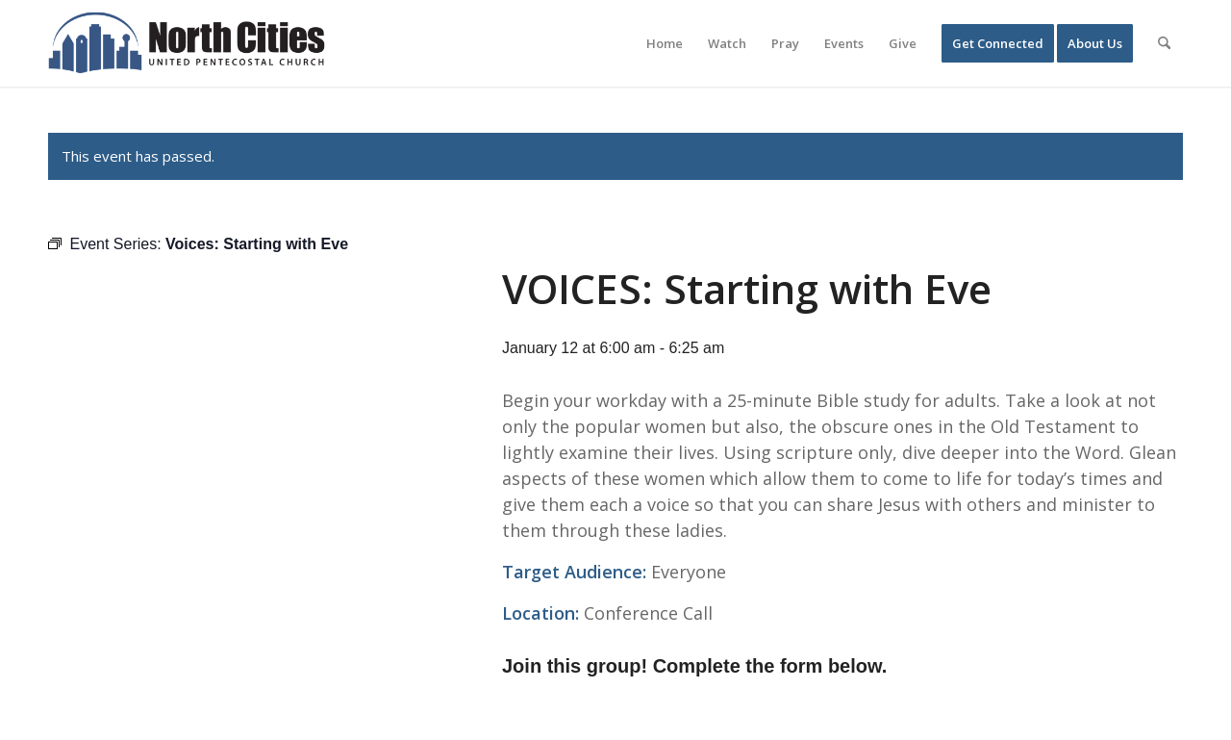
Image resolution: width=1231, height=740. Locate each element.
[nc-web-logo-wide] (186, 43)
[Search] (1164, 43)
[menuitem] (664, 43)
